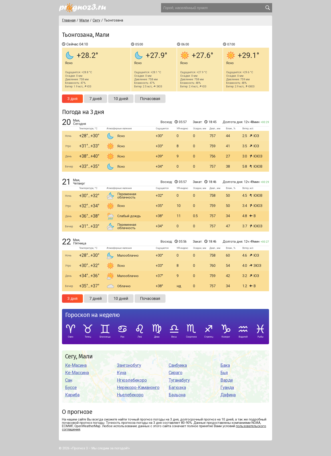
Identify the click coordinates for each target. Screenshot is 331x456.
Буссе (71, 387)
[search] (267, 7)
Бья (224, 372)
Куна (121, 372)
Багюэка (177, 387)
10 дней (121, 98)
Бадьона (177, 394)
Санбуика (178, 365)
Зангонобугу (129, 365)
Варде (226, 380)
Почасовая (150, 98)
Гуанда (227, 387)
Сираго (175, 372)
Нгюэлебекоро (132, 380)
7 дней (95, 98)
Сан (68, 380)
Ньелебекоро (130, 394)
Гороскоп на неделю (92, 315)
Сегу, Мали (79, 357)
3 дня (72, 98)
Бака (225, 365)
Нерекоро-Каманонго (138, 387)
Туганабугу (179, 380)
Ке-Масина (76, 365)
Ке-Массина (77, 372)
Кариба (72, 394)
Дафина (228, 394)
